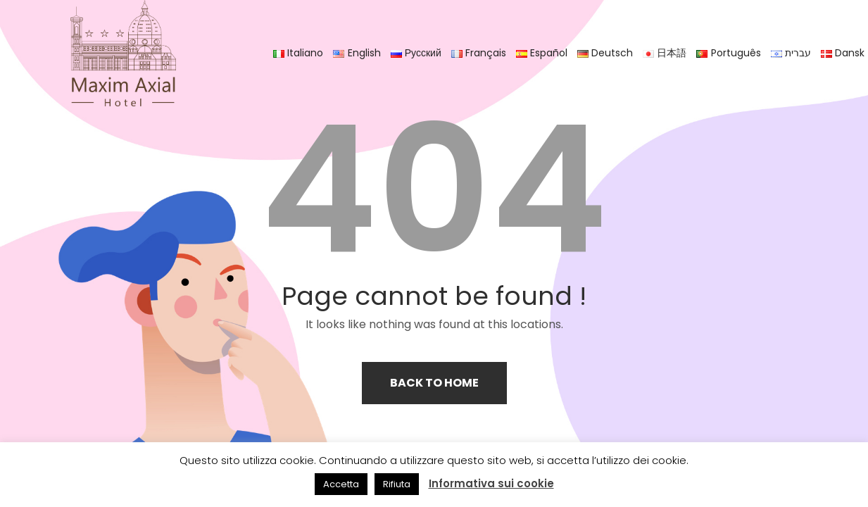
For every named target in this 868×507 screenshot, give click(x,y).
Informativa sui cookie (491, 483)
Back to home (434, 383)
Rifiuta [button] (396, 484)
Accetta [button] (341, 484)
